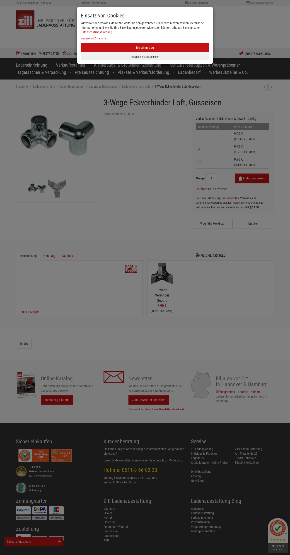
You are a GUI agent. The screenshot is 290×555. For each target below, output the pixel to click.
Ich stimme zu (145, 47)
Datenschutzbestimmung (96, 32)
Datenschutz (102, 38)
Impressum (87, 38)
